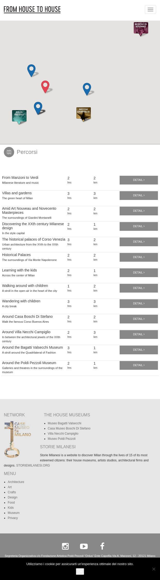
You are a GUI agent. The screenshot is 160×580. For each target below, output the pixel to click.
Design (12, 497)
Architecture (16, 482)
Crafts (12, 492)
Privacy (13, 518)
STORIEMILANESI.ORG (33, 465)
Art (10, 487)
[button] (19, 118)
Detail (139, 179)
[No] (153, 569)
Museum (14, 513)
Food (11, 502)
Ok (80, 571)
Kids (11, 507)
